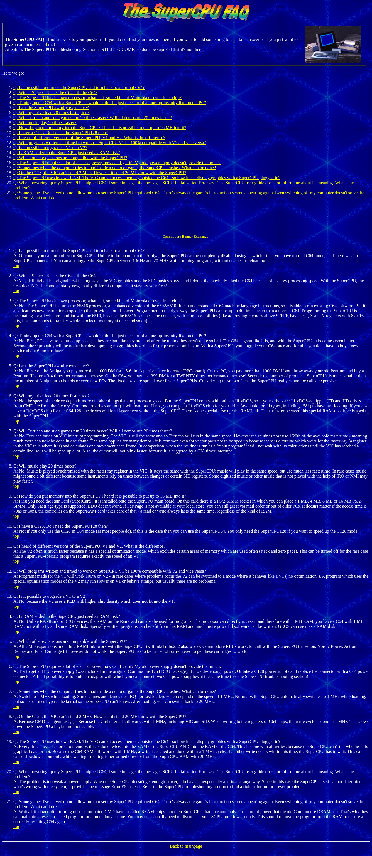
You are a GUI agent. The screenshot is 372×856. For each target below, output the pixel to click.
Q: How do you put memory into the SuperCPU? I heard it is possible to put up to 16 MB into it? (99, 127)
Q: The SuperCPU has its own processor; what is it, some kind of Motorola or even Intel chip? (97, 97)
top (16, 265)
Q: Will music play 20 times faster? (45, 122)
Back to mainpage (186, 846)
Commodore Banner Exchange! (186, 236)
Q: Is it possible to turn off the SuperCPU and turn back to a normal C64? (79, 87)
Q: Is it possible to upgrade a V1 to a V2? (50, 147)
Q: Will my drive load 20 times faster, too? (51, 112)
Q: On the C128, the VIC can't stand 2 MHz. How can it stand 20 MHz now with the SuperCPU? (99, 172)
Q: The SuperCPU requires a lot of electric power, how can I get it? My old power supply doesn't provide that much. (117, 162)
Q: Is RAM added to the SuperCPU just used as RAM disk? (66, 152)
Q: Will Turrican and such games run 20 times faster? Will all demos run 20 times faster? (92, 117)
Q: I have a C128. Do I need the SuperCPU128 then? (60, 132)
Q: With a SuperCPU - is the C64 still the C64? (55, 92)
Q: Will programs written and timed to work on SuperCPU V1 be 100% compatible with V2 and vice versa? (109, 142)
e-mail (41, 44)
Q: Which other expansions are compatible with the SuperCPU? (70, 157)
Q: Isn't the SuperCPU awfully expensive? (51, 107)
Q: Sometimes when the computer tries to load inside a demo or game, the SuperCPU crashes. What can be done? (114, 167)
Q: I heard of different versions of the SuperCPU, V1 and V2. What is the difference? (89, 137)
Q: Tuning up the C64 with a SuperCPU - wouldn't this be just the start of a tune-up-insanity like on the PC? (109, 102)
